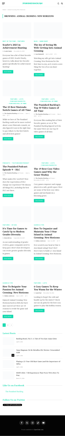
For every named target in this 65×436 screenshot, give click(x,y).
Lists (21, 99)
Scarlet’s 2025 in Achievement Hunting (15, 46)
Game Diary (44, 41)
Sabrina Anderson (41, 241)
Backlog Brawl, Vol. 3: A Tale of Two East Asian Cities (36, 339)
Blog (36, 41)
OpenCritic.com (38, 430)
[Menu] (3, 3)
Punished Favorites (17, 101)
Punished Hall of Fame (18, 103)
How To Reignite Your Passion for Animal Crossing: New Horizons (16, 289)
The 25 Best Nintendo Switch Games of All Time (17, 109)
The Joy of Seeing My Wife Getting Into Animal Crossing (48, 47)
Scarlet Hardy (8, 51)
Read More (8, 71)
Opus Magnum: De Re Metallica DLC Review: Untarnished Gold (38, 351)
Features (21, 41)
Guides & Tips (39, 225)
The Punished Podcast (20, 163)
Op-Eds (14, 225)
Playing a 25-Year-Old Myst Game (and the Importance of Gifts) (38, 362)
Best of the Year (9, 41)
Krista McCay (8, 238)
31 (39, 116)
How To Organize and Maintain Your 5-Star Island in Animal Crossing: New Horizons (47, 233)
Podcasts (6, 163)
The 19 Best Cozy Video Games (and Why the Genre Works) (46, 171)
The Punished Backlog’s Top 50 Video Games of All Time (47, 107)
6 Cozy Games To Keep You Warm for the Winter (48, 288)
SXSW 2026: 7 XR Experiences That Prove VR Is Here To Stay (37, 374)
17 (58, 241)
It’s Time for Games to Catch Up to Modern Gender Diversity (15, 231)
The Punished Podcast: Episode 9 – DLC (15, 168)
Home (4, 9)
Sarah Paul (38, 293)
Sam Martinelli (40, 54)
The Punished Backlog (10, 113)
